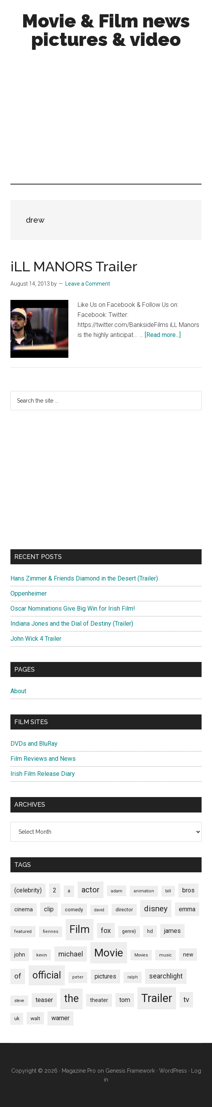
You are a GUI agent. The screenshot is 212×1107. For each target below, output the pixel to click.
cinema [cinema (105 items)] (23, 909)
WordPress (173, 1071)
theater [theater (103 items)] (99, 1000)
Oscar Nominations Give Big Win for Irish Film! (72, 608)
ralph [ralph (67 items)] (132, 977)
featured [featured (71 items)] (23, 931)
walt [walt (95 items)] (35, 1018)
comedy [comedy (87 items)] (74, 909)
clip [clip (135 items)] (49, 909)
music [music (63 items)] (165, 955)
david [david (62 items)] (99, 909)
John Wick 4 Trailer (35, 638)
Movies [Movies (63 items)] (141, 955)
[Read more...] (163, 335)
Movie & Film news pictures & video (106, 30)
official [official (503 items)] (46, 975)
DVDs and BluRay (34, 743)
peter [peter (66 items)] (77, 977)
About (18, 691)
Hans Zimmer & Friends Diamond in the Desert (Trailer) (84, 578)
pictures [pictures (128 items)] (105, 976)
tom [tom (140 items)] (124, 1000)
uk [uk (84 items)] (16, 1018)
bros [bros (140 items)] (188, 890)
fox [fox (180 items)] (106, 930)
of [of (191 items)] (17, 976)
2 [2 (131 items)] (54, 890)
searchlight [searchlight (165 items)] (166, 976)
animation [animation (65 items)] (144, 891)
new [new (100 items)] (188, 954)
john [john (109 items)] (19, 954)
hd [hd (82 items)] (150, 931)
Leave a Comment (87, 284)
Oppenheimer (28, 593)
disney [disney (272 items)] (156, 908)
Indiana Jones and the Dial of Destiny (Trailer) (71, 623)
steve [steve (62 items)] (19, 1000)
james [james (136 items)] (172, 930)
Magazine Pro (79, 1071)
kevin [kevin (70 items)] (41, 955)
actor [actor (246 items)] (90, 889)
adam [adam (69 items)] (116, 891)
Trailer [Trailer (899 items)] (156, 998)
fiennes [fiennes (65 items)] (50, 931)
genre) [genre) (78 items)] (129, 931)
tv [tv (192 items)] (186, 999)
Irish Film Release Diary (42, 773)
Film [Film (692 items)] (80, 929)
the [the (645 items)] (71, 998)
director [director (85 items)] (124, 909)
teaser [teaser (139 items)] (44, 1000)
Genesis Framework (130, 1071)
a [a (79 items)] (69, 891)
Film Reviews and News (43, 758)
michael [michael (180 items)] (70, 954)
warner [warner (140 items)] (60, 1018)
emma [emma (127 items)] (187, 909)
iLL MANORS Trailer (73, 266)
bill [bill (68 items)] (168, 891)
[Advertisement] (106, 118)
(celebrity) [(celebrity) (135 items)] (28, 890)
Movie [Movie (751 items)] (108, 952)
